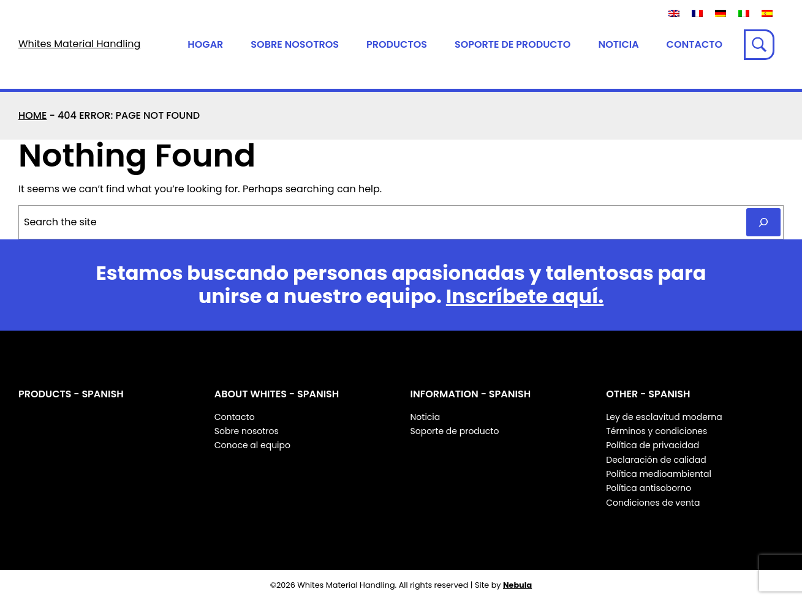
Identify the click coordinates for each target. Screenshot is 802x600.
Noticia (618, 44)
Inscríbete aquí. (524, 296)
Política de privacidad (652, 445)
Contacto (694, 44)
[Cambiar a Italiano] (743, 13)
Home (32, 115)
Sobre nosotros (295, 44)
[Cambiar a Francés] (697, 13)
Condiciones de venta (653, 503)
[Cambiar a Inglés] (674, 13)
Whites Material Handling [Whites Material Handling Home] (79, 44)
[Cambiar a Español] (767, 13)
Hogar (205, 44)
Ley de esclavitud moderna (664, 417)
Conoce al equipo (252, 445)
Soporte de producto (512, 44)
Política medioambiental (658, 474)
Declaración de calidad (656, 460)
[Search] (763, 222)
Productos (396, 44)
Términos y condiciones (656, 431)
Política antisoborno (648, 488)
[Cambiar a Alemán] (720, 13)
